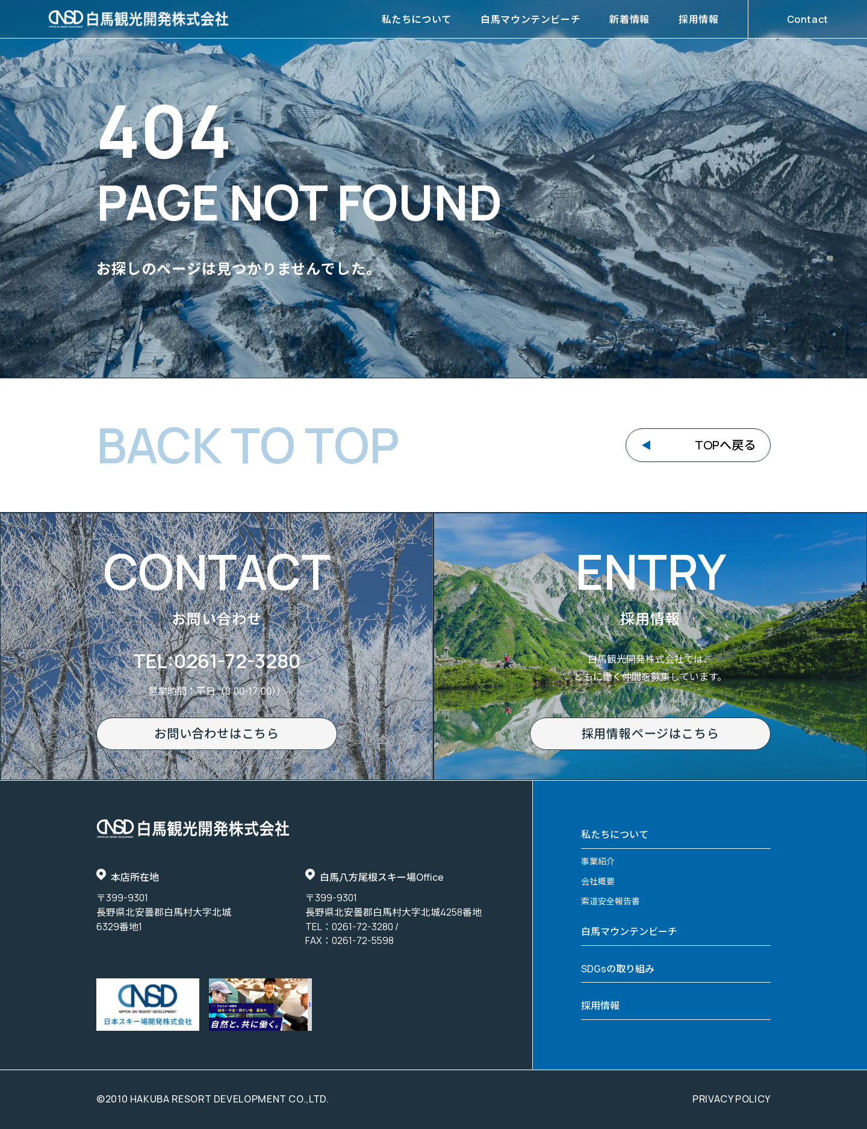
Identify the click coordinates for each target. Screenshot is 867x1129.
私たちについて (417, 19)
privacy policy (731, 1099)
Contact (807, 19)
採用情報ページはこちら (650, 733)
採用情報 (699, 19)
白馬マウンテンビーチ (530, 19)
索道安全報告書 (610, 901)
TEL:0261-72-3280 (216, 660)
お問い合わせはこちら (216, 733)
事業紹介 (598, 861)
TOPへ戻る (725, 445)
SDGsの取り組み (617, 968)
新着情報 (629, 19)
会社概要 (598, 881)
